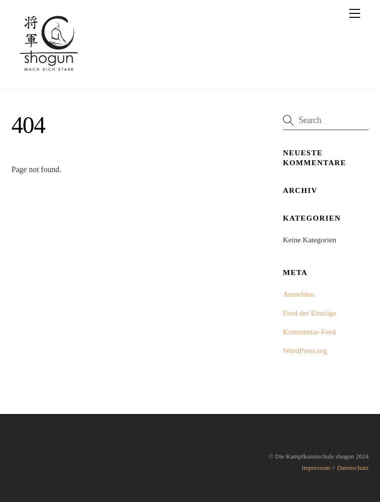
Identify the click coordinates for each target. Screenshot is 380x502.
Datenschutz (353, 467)
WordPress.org (305, 350)
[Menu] (355, 13)
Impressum (316, 467)
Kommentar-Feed (309, 331)
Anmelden (298, 294)
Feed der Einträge (309, 313)
